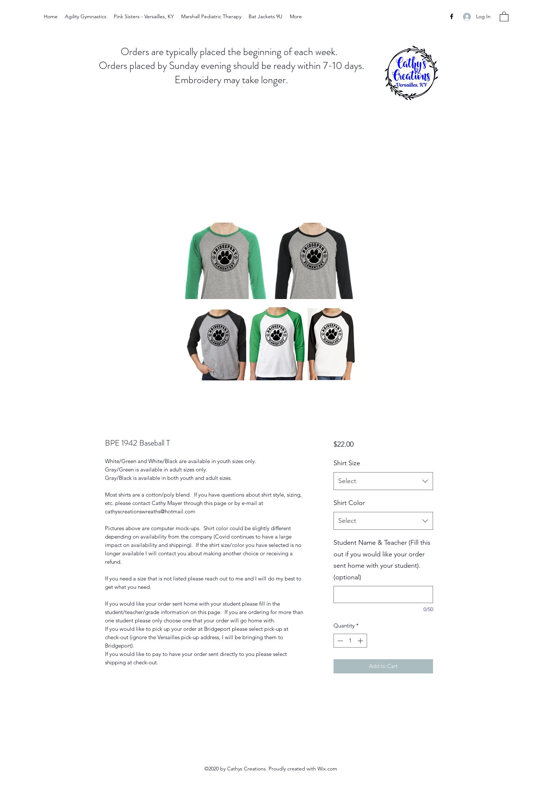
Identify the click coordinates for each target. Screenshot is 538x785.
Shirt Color (349, 503)
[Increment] (361, 641)
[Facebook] (451, 16)
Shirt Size (347, 463)
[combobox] (383, 481)
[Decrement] (339, 641)
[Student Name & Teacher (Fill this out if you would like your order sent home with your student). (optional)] (383, 594)
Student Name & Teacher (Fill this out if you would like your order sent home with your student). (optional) (382, 560)
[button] (504, 16)
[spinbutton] (350, 641)
